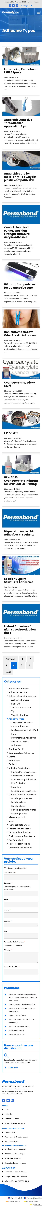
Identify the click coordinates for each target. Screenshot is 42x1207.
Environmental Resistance (22, 836)
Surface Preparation (21, 707)
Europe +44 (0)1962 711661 (15, 1176)
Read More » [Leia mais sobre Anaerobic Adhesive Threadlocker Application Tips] (8, 147)
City (5, 931)
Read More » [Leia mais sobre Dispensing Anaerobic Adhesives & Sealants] (8, 552)
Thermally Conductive (20, 828)
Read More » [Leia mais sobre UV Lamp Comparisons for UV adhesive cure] (8, 306)
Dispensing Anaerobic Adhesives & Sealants (19, 532)
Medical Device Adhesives (24, 790)
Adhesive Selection (18, 692)
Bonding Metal (18, 805)
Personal (8, 945)
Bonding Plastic (16, 749)
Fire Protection (18, 783)
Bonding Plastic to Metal (23, 809)
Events (12, 756)
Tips (13, 711)
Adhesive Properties (19, 688)
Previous (10, 659)
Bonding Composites (21, 798)
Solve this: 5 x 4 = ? (11, 966)
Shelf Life (15, 703)
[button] (26, 5)
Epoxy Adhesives (19, 726)
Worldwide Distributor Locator (16, 1136)
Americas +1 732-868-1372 (15, 1171)
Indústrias (8, 1114)
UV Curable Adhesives (20, 832)
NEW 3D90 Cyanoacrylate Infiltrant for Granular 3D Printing (21, 481)
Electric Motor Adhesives (24, 771)
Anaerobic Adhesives (22, 722)
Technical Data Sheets (19, 824)
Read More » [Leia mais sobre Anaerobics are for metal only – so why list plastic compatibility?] (8, 201)
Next (8, 672)
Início (6, 1109)
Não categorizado (17, 817)
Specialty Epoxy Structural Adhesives (18, 580)
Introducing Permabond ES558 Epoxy (21, 70)
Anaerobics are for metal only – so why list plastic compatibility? (20, 177)
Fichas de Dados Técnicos (14, 1123)
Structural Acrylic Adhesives (19, 743)
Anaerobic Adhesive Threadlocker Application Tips (18, 123)
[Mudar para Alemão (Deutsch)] (13, 1201)
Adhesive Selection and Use (22, 696)
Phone (7, 910)
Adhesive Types (16, 718)
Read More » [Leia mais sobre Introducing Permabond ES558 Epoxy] (8, 93)
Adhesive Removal (20, 699)
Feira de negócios (11, 1141)
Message (8, 950)
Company (8, 883)
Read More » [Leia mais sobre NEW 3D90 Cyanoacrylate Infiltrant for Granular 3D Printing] (8, 505)
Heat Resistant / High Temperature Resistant (20, 845)
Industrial (18, 945)
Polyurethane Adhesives (23, 737)
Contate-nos (9, 1132)
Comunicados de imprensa (15, 1163)
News (11, 821)
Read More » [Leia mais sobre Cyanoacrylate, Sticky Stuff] (8, 407)
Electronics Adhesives (22, 775)
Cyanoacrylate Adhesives (21, 753)
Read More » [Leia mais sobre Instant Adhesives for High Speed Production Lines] (8, 651)
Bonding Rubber (19, 813)
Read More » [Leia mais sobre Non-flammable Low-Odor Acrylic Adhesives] (8, 356)
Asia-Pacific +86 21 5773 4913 (16, 1181)
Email (6, 899)
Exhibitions (14, 760)
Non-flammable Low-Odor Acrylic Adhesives (20, 333)
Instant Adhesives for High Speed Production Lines (20, 630)
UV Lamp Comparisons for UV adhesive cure (20, 286)
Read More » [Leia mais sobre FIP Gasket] (8, 451)
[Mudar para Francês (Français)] (32, 1198)
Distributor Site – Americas (12, 2)
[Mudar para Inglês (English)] (15, 1198)
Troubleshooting (19, 715)
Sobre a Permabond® (13, 1158)
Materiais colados (11, 1118)
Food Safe (16, 787)
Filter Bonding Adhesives (23, 779)
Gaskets (12, 764)
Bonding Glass (18, 802)
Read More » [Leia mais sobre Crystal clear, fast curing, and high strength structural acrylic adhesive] (8, 258)
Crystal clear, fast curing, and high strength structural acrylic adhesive (17, 232)
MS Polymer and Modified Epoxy (24, 732)
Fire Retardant (16, 840)
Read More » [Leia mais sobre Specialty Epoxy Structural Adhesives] (8, 600)
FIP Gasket (11, 433)
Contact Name (10, 872)
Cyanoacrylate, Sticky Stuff (19, 384)
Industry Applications (19, 768)
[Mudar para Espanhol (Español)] (32, 1201)
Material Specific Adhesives (22, 794)
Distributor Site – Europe (30, 2)
